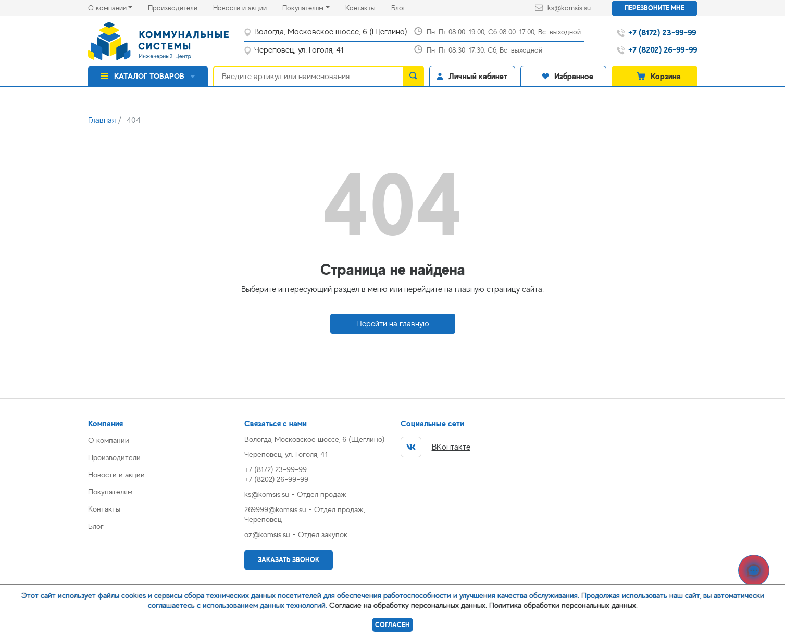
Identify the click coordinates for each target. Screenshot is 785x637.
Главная (102, 120)
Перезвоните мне (654, 8)
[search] (413, 76)
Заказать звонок (288, 560)
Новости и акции (247, 7)
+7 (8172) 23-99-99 (275, 469)
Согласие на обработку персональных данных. (408, 605)
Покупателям (302, 8)
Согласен (392, 625)
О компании (107, 8)
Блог (406, 7)
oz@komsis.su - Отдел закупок (295, 534)
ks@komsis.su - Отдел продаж (295, 494)
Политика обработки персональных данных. (563, 605)
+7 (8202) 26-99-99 (276, 479)
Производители (180, 7)
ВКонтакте (435, 447)
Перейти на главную (392, 323)
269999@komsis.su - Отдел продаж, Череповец (304, 514)
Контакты (368, 7)
